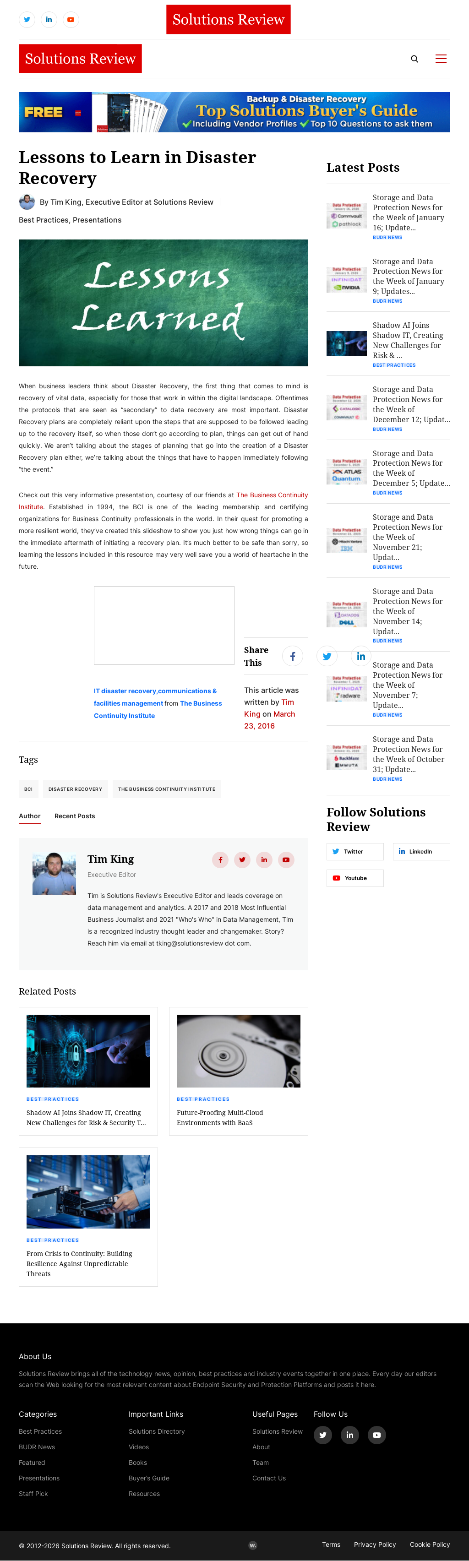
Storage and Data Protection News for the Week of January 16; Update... (408, 212)
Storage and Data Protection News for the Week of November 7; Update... (408, 686)
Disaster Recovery (76, 789)
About (261, 1447)
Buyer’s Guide (149, 1478)
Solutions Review (277, 1431)
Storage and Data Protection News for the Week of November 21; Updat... (408, 538)
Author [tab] (30, 816)
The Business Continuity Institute (167, 789)
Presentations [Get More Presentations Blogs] (97, 219)
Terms (331, 1544)
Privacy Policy (375, 1544)
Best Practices (53, 1099)
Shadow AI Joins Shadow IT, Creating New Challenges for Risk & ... (408, 340)
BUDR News (388, 237)
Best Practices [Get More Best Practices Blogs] (44, 219)
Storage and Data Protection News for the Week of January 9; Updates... (408, 276)
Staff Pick (33, 1494)
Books (138, 1462)
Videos (139, 1447)
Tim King (66, 201)
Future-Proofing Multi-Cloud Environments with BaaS (220, 1118)
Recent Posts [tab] (75, 816)
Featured (32, 1462)
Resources (144, 1494)
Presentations (39, 1478)
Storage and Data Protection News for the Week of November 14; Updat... (408, 612)
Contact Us (269, 1478)
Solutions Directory (157, 1431)
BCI (28, 789)
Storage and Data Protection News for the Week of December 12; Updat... (411, 404)
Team (260, 1462)
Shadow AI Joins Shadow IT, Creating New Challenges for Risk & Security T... (86, 1118)
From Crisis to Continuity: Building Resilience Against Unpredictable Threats (79, 1264)
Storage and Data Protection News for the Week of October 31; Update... (409, 755)
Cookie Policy (430, 1544)
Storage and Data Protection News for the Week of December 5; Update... (411, 469)
